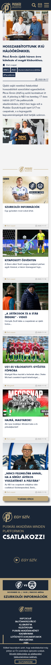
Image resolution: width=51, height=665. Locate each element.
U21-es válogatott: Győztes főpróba (25, 372)
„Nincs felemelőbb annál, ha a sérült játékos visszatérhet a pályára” (25, 480)
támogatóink (26, 639)
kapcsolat (25, 618)
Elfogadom (25, 661)
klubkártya (25, 624)
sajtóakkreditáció (25, 621)
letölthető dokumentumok (25, 636)
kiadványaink (26, 633)
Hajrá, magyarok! (25, 423)
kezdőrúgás (25, 627)
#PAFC (6, 69)
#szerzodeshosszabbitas (29, 69)
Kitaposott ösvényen (25, 263)
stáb (26, 642)
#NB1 (13, 69)
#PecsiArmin (9, 74)
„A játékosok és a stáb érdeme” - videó (25, 318)
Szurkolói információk (25, 209)
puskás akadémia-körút (25, 630)
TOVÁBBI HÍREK (25, 498)
